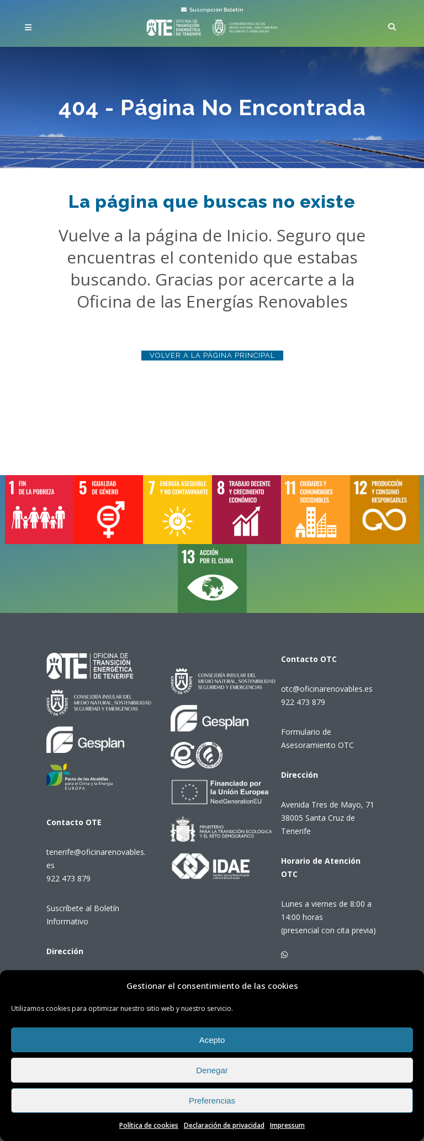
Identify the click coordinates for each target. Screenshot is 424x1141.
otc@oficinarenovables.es (327, 688)
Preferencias (212, 1100)
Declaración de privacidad (224, 1125)
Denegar (212, 1070)
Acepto (212, 1040)
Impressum (287, 1125)
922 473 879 (68, 878)
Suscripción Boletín (212, 10)
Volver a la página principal (212, 355)
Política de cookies (148, 1125)
